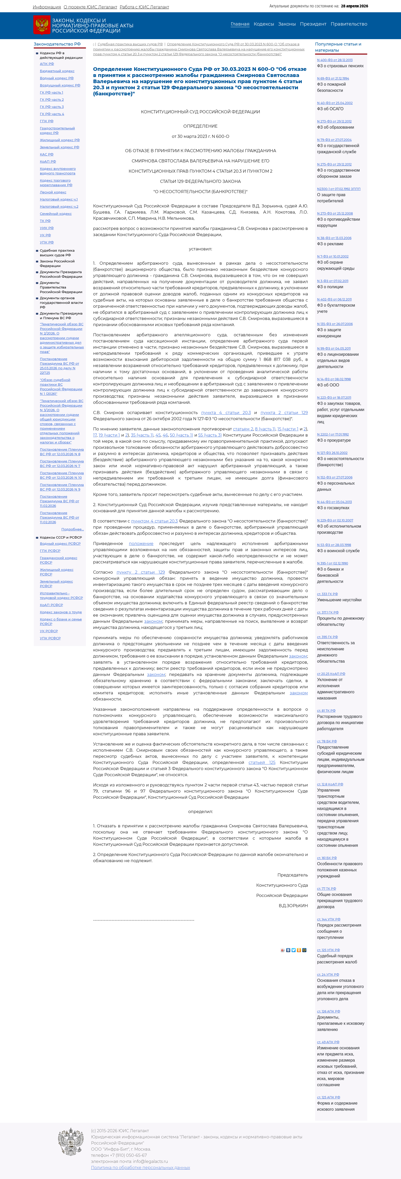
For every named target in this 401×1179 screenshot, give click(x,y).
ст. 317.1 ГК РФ (328, 612)
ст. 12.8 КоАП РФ (330, 784)
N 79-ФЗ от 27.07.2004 (334, 140)
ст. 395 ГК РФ (327, 637)
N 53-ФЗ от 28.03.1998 (334, 545)
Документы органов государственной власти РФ (61, 302)
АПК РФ (47, 64)
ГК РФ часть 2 (52, 99)
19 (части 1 (109, 435)
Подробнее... (72, 529)
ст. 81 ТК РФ (326, 711)
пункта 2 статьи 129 (284, 412)
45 (158, 435)
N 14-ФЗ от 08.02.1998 (334, 379)
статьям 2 (243, 429)
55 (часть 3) (210, 435)
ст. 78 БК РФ (327, 741)
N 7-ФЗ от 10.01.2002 (333, 256)
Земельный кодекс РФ (59, 147)
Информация (47, 7)
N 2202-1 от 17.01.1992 (333, 434)
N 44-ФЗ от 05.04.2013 (334, 502)
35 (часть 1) (142, 435)
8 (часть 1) (265, 429)
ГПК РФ (46, 121)
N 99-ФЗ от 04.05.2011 (334, 348)
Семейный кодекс (56, 214)
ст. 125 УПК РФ (328, 950)
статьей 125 (262, 762)
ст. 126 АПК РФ (328, 1011)
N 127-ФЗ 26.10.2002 (332, 453)
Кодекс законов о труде (61, 612)
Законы (287, 24)
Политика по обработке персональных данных (140, 1167)
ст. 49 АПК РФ (328, 1042)
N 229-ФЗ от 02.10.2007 (335, 520)
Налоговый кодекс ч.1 (59, 199)
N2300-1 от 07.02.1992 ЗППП (339, 189)
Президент (313, 24)
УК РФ (45, 235)
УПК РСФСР (50, 638)
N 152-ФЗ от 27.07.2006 (334, 477)
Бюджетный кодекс (57, 71)
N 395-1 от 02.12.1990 (332, 563)
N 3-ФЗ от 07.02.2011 (332, 281)
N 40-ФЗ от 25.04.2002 (335, 103)
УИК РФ (47, 228)
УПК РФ (47, 242)
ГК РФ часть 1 (51, 92)
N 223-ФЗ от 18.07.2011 (334, 397)
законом (153, 621)
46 (165, 435)
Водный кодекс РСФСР (60, 543)
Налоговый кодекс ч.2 (59, 206)
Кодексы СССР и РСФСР (61, 537)
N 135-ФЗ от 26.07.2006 (335, 324)
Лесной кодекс (53, 192)
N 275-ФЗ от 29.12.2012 (334, 164)
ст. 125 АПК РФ (328, 1097)
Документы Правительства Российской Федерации (61, 287)
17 (95, 435)
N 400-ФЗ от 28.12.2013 (335, 60)
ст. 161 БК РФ (327, 858)
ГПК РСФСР (50, 551)
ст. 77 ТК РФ (326, 889)
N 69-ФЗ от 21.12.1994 (333, 78)
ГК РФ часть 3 (52, 107)
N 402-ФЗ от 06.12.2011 (334, 299)
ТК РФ (45, 221)
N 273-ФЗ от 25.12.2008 (335, 213)
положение (141, 543)
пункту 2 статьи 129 (141, 572)
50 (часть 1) (181, 435)
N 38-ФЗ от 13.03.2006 (334, 238)
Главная (240, 24)
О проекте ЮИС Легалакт (90, 7)
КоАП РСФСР (51, 605)
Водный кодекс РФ (57, 78)
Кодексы (264, 24)
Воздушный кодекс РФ (60, 85)
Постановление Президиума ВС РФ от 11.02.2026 (59, 501)
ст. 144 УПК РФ (328, 919)
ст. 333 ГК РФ (327, 594)
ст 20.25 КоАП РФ (331, 674)
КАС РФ (46, 154)
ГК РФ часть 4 (52, 114)
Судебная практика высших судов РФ (130, 44)
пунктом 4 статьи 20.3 (154, 521)
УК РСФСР (49, 631)
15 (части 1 (287, 429)
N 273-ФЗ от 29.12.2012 (334, 121)
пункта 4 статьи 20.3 (226, 412)
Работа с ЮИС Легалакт (144, 7)
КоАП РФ (48, 161)
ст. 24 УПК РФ (328, 974)
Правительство (349, 24)
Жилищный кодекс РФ (60, 140)
